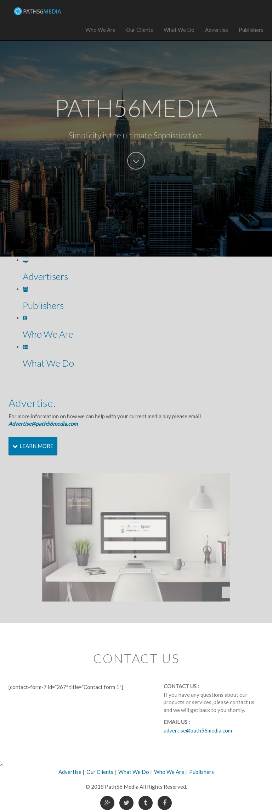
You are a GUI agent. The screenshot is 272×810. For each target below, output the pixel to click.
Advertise (216, 30)
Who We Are (100, 30)
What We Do (179, 30)
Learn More (32, 446)
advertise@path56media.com (198, 730)
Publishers (251, 30)
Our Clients (139, 30)
